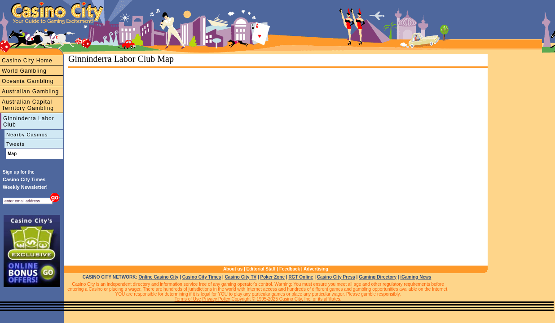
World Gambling (24, 71)
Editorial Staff (261, 268)
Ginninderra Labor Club (28, 121)
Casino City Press (336, 277)
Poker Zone (272, 277)
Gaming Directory (377, 277)
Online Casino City (158, 277)
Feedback (289, 268)
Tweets (15, 144)
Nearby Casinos (27, 134)
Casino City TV (241, 277)
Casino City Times (201, 277)
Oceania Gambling (27, 81)
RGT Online (300, 277)
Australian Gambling (30, 91)
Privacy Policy (216, 299)
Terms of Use (188, 299)
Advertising (316, 268)
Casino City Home (27, 60)
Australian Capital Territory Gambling (28, 105)
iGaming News (415, 277)
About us (232, 268)
